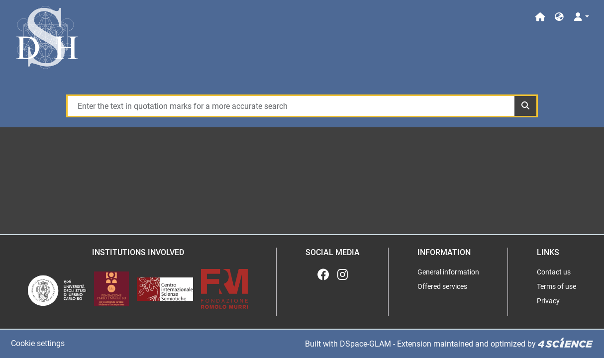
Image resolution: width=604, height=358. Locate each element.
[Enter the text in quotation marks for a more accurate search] (290, 105)
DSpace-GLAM (365, 344)
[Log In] (581, 17)
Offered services (442, 286)
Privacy (548, 301)
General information (448, 272)
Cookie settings (38, 343)
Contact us (554, 272)
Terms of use (556, 286)
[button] (559, 17)
